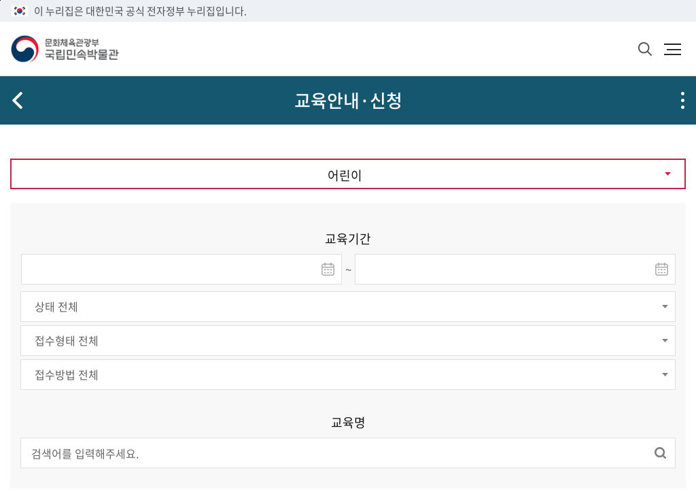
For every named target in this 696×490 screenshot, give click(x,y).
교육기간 (348, 238)
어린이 (345, 175)
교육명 (348, 422)
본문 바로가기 (0, 0)
